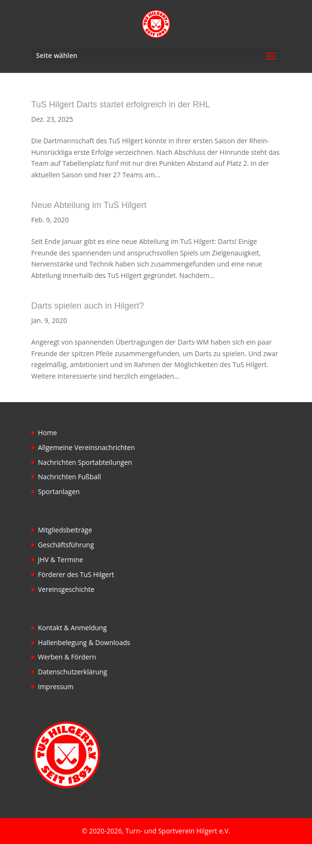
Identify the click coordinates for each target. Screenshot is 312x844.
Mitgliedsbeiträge (65, 529)
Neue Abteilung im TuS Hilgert (88, 205)
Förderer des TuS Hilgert (76, 574)
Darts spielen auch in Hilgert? (87, 306)
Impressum (55, 686)
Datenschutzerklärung (72, 671)
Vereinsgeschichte (66, 589)
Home (47, 432)
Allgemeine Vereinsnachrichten (86, 447)
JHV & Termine (60, 559)
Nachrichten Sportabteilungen (85, 462)
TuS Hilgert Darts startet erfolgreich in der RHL (120, 104)
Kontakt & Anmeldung (72, 627)
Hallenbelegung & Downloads (84, 642)
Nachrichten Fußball (69, 476)
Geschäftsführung (66, 544)
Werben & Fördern (67, 656)
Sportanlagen (59, 491)
